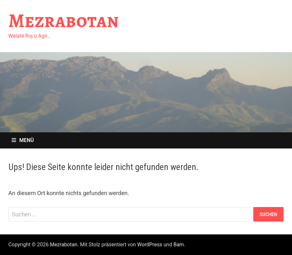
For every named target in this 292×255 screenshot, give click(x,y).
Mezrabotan (63, 20)
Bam (178, 244)
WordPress (149, 244)
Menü (23, 140)
